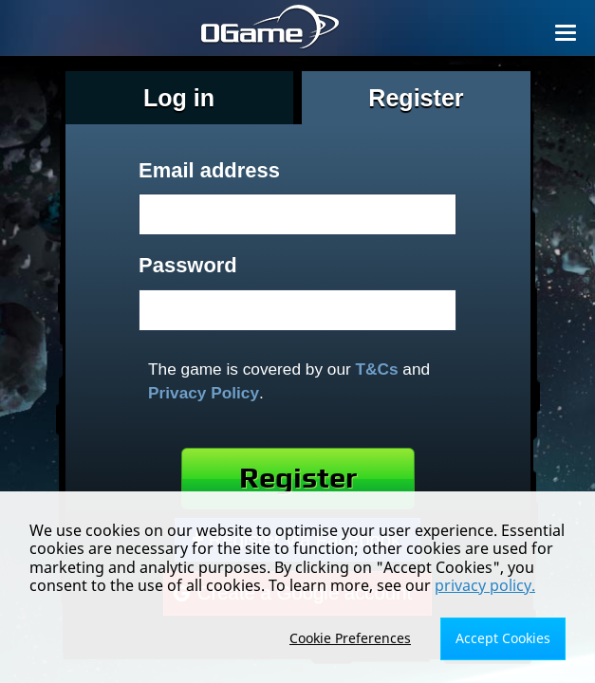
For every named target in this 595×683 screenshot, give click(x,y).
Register (298, 478)
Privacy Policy (203, 392)
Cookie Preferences (350, 638)
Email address (209, 170)
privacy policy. (485, 585)
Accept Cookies (503, 638)
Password (188, 265)
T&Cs (377, 369)
